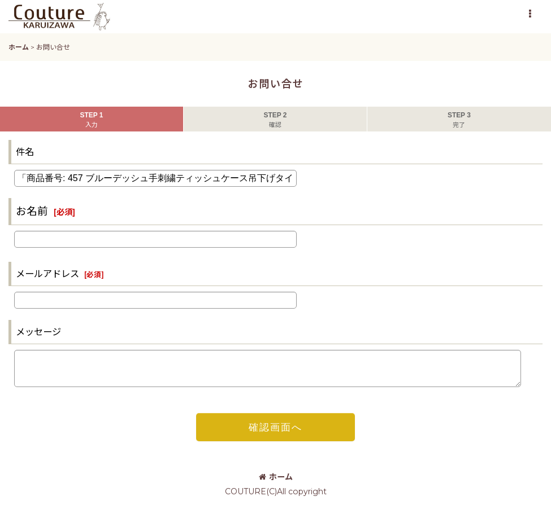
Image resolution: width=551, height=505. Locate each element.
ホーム (276, 477)
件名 (25, 151)
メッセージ (38, 331)
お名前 (32, 211)
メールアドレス (47, 273)
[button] (529, 14)
